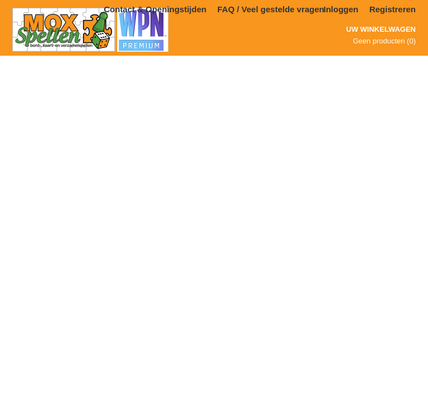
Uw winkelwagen (381, 29)
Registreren (392, 9)
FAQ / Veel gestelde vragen (270, 9)
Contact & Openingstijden (155, 9)
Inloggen (341, 9)
